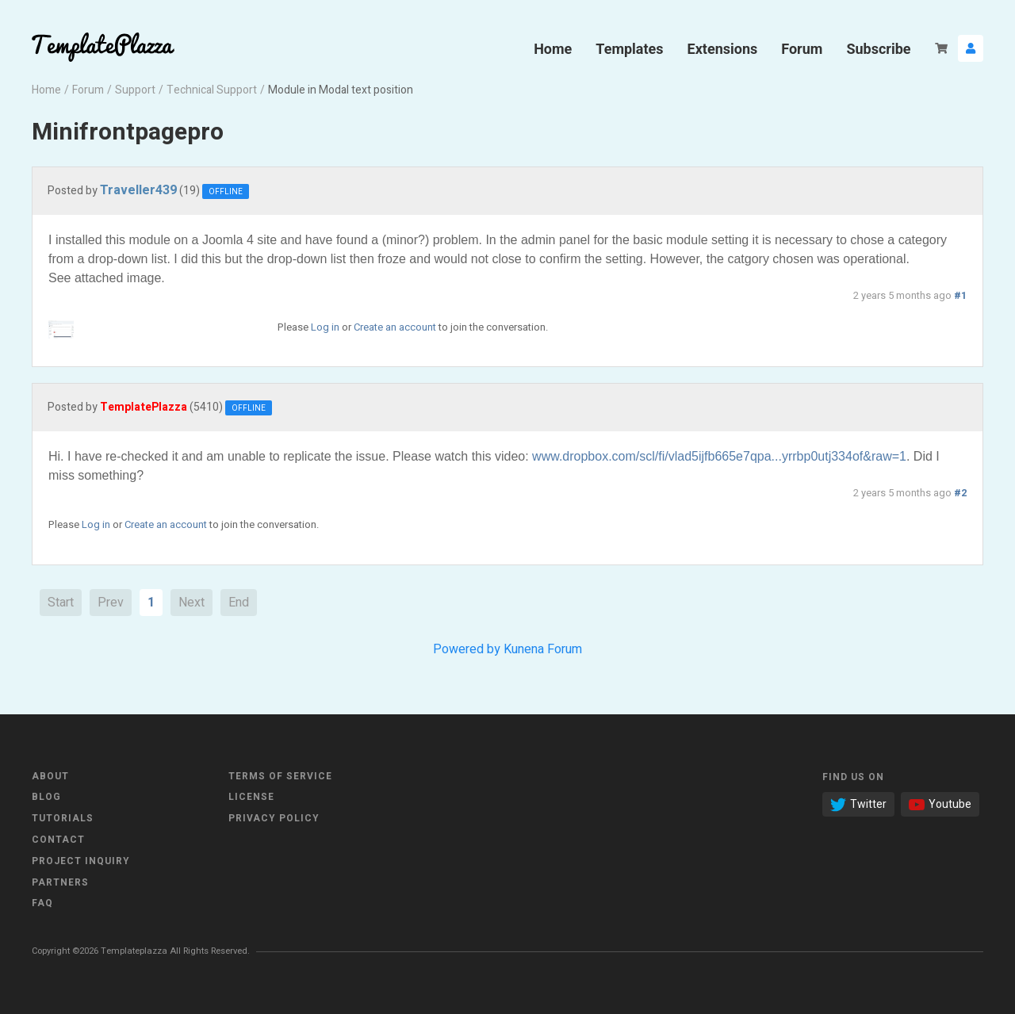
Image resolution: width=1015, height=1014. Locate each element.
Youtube (940, 804)
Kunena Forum (543, 649)
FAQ (42, 903)
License (251, 797)
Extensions (723, 48)
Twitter (858, 804)
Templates (629, 48)
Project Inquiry (81, 861)
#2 (960, 493)
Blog (46, 797)
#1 (960, 296)
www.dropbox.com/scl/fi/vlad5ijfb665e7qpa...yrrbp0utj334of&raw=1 (719, 456)
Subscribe (878, 48)
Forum (801, 48)
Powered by (466, 649)
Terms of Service (280, 776)
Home (553, 48)
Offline (226, 191)
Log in (325, 327)
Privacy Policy (274, 818)
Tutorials (63, 818)
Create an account (395, 327)
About (50, 776)
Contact (58, 839)
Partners (60, 882)
